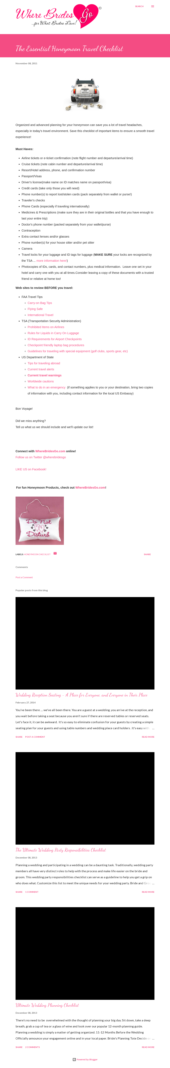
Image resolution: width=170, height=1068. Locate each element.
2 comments (32, 1047)
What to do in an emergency (46, 387)
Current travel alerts (41, 369)
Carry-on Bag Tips (40, 303)
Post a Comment (24, 577)
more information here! (52, 260)
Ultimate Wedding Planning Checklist (47, 1005)
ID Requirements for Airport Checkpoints (55, 339)
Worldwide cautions (41, 381)
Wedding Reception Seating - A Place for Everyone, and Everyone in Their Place (81, 695)
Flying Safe (35, 309)
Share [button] (147, 554)
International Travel (40, 315)
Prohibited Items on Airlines (46, 327)
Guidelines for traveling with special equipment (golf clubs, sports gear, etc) (78, 351)
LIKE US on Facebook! (31, 469)
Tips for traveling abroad (44, 363)
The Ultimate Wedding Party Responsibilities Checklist (61, 850)
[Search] (139, 6)
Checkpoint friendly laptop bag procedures (56, 345)
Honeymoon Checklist (37, 554)
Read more (148, 737)
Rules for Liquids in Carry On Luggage (53, 333)
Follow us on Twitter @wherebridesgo (41, 457)
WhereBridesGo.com (50, 451)
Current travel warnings (45, 375)
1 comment (31, 892)
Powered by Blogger (85, 1059)
